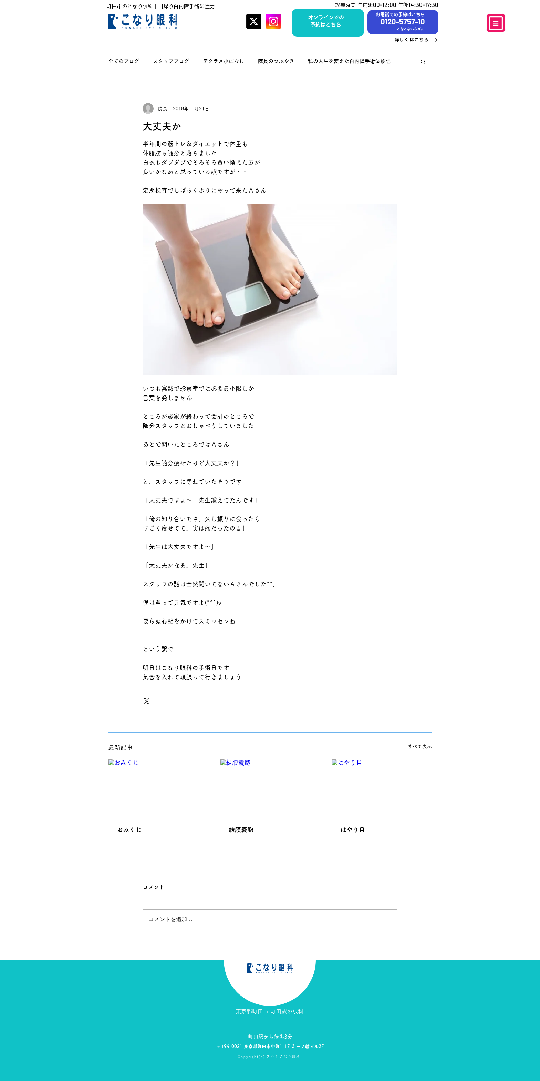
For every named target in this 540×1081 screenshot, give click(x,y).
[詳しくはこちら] (409, 40)
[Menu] (496, 22)
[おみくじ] (158, 787)
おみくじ (129, 830)
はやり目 (352, 830)
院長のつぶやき (276, 61)
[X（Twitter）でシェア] (146, 700)
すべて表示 (420, 746)
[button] (423, 61)
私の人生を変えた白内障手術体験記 (349, 61)
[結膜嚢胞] (270, 787)
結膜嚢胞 (241, 830)
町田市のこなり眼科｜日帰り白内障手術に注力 (160, 6)
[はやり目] (382, 787)
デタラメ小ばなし (223, 61)
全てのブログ (123, 61)
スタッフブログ (171, 61)
